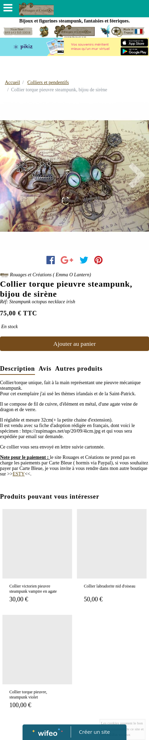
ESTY (18, 474)
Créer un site (94, 731)
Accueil (12, 82)
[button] (11, 176)
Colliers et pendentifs (48, 82)
